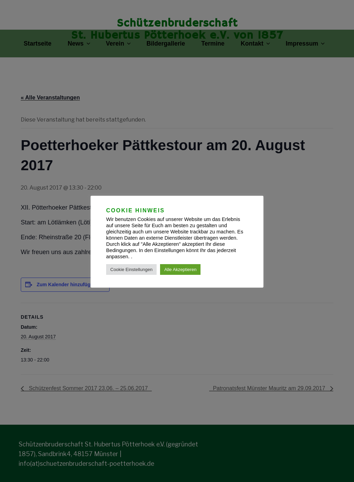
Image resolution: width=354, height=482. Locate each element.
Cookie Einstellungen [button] (131, 269)
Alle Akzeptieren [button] (180, 269)
